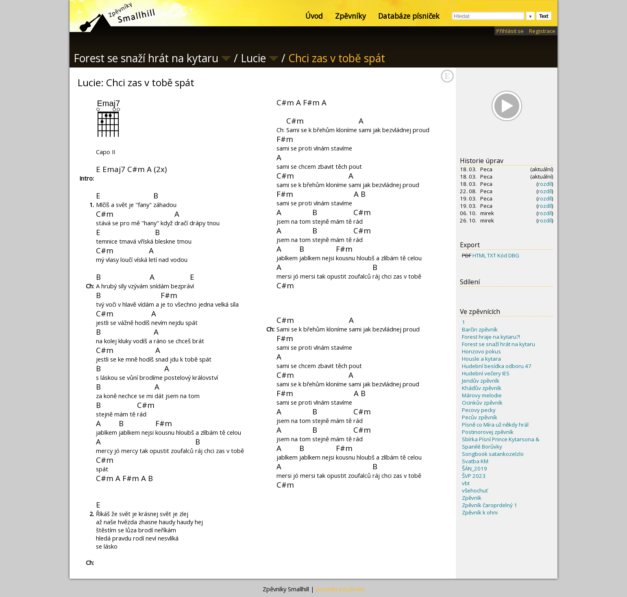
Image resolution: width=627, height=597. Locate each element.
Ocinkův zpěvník (482, 402)
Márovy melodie (482, 395)
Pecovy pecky (479, 410)
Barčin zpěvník (480, 329)
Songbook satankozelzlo (493, 454)
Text (544, 16)
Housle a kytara (481, 358)
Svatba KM (475, 461)
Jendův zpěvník (480, 380)
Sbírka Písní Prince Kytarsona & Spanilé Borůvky (500, 443)
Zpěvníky (350, 16)
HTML (479, 255)
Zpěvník (471, 497)
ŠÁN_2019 (474, 468)
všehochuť (475, 490)
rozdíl (545, 183)
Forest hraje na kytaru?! (491, 336)
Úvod (314, 16)
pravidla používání (340, 589)
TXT (491, 255)
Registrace (542, 31)
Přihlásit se (510, 31)
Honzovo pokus (481, 351)
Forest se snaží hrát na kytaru (498, 344)
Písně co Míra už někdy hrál (495, 424)
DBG (513, 255)
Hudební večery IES (485, 373)
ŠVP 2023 (473, 475)
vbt (466, 483)
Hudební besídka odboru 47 (496, 366)
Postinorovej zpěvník (488, 432)
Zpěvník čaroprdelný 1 (489, 505)
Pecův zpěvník (479, 417)
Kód (502, 255)
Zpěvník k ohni (480, 512)
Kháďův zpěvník (481, 388)
